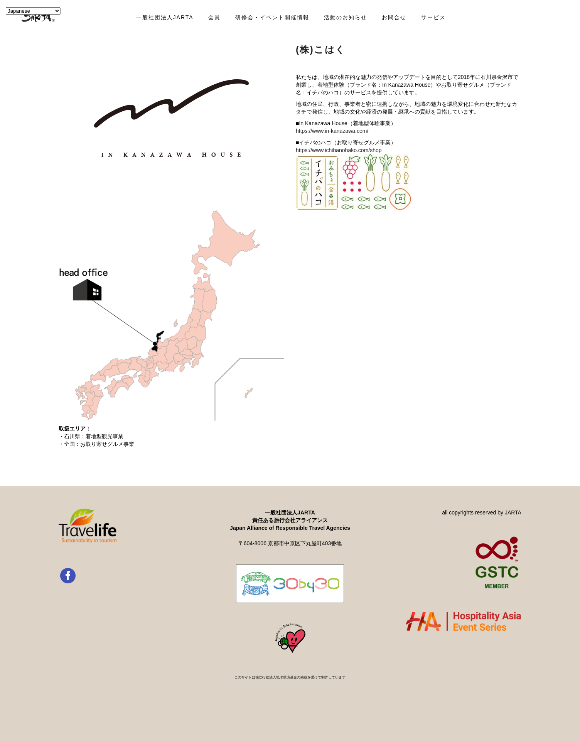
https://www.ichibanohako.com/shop (339, 150)
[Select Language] (33, 11)
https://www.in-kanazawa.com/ (332, 131)
